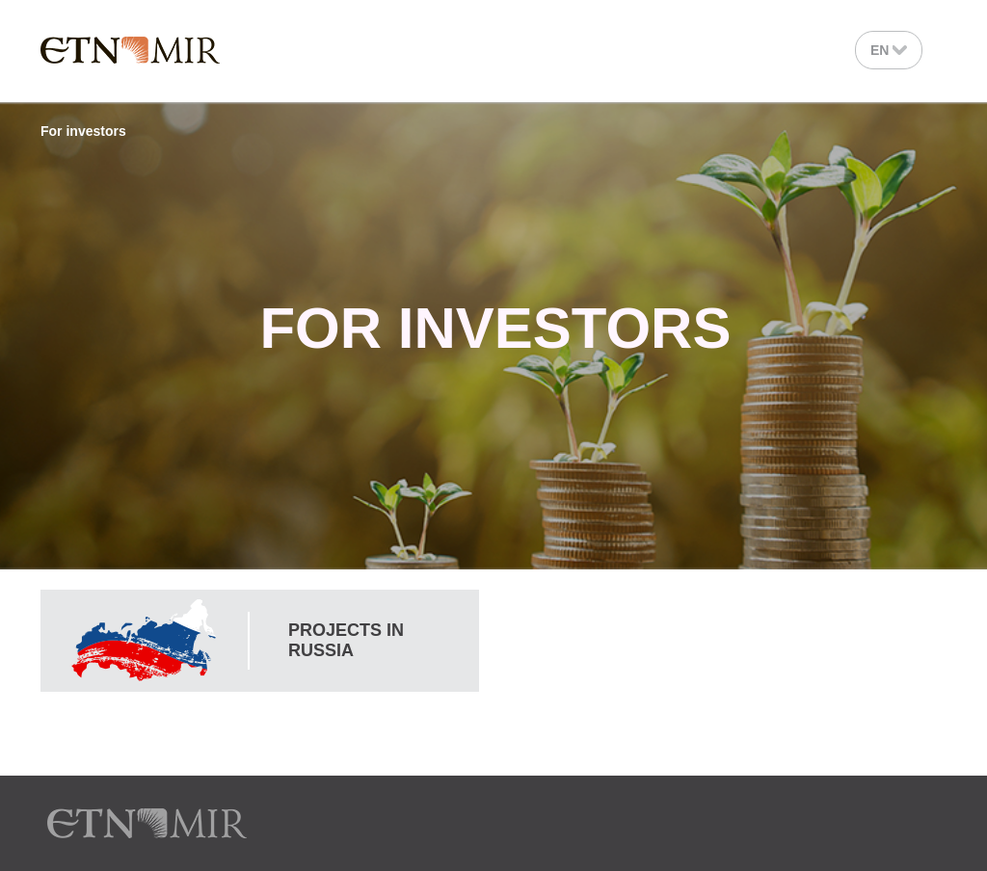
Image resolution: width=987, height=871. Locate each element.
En (888, 50)
